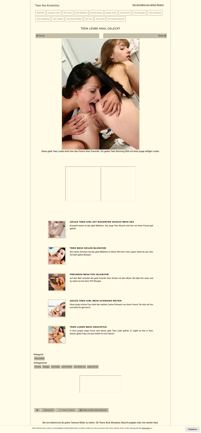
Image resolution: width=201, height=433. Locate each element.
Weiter (162, 36)
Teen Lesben (58, 19)
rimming (38, 367)
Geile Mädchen (81, 13)
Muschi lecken (96, 13)
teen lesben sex (80, 367)
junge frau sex (93, 367)
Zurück (40, 36)
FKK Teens (67, 13)
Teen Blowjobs (139, 13)
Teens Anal (100, 19)
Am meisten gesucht (116, 19)
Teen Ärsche (125, 13)
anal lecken (55, 367)
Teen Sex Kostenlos (47, 5)
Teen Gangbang (43, 19)
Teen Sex (88, 19)
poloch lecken (67, 367)
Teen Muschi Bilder (74, 19)
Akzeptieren (192, 429)
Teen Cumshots (154, 13)
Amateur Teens (54, 13)
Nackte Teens (111, 13)
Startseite (41, 13)
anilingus (46, 367)
